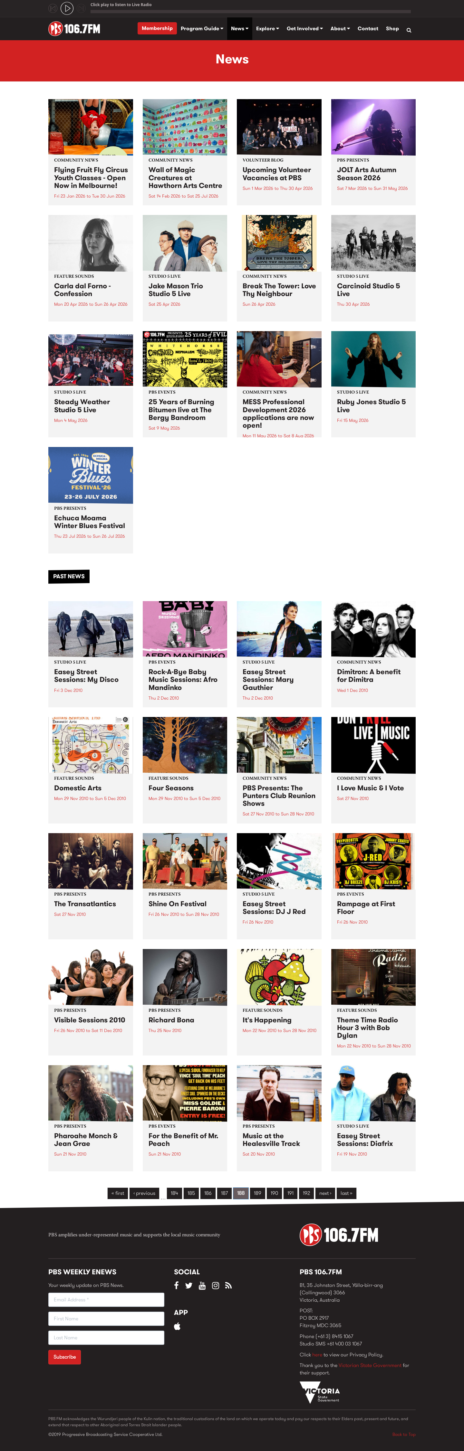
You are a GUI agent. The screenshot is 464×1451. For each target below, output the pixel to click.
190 (274, 1193)
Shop (392, 28)
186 (208, 1193)
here (317, 1354)
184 (174, 1193)
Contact (368, 28)
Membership (157, 28)
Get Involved (305, 28)
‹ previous (144, 1193)
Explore (267, 28)
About (340, 28)
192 (306, 1193)
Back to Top (404, 1434)
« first (117, 1193)
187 (224, 1193)
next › (325, 1193)
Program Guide (202, 28)
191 (290, 1193)
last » (347, 1193)
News (239, 28)
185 (191, 1193)
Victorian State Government (370, 1365)
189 (257, 1193)
